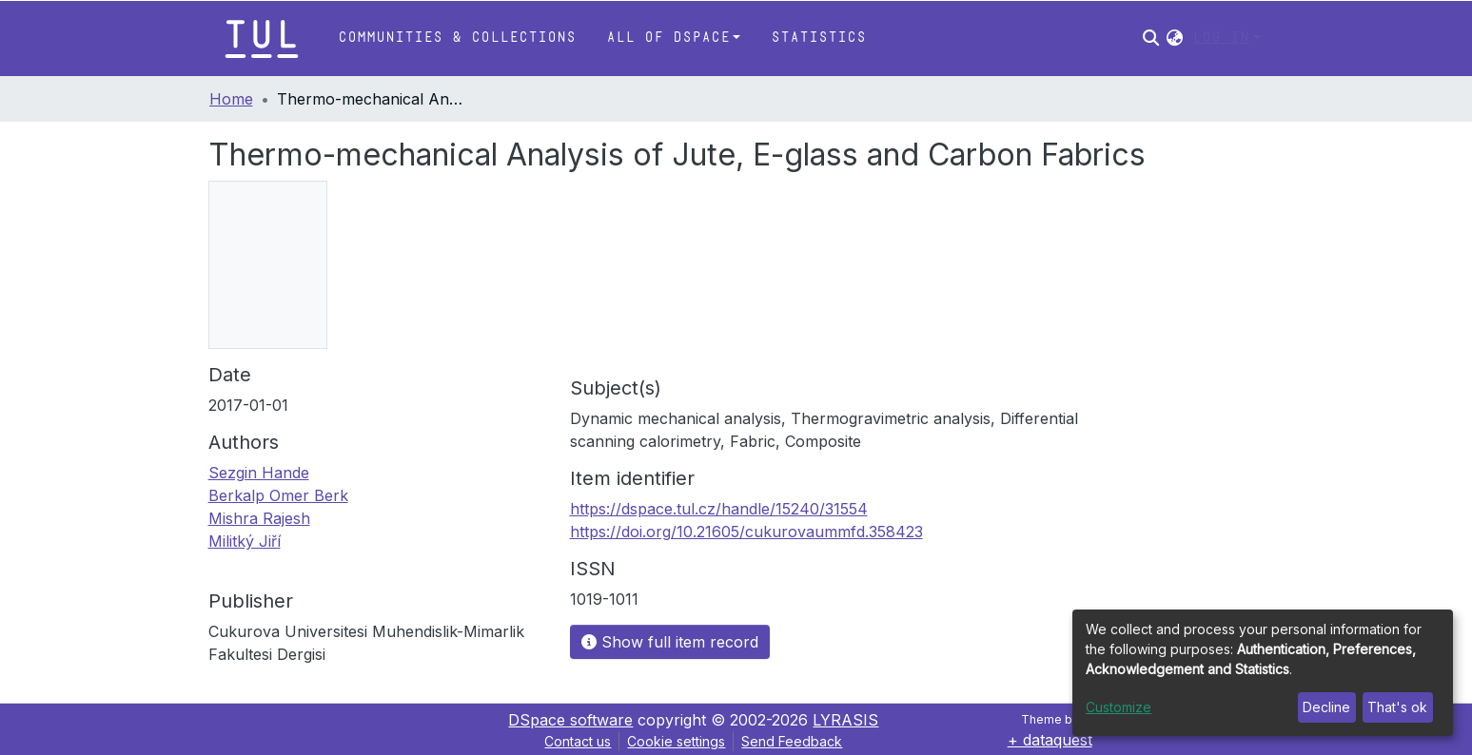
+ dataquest (1050, 739)
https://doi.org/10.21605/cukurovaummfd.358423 (746, 531)
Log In (1220, 38)
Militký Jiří (244, 541)
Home (231, 98)
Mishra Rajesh (259, 518)
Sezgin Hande (258, 472)
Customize (1118, 707)
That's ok (1397, 707)
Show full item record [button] (669, 641)
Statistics (818, 38)
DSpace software (570, 719)
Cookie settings (676, 741)
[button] (1174, 38)
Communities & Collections (457, 38)
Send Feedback (791, 741)
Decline (1326, 707)
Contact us (577, 741)
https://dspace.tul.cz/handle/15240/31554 (719, 508)
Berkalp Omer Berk (278, 495)
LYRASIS (845, 719)
